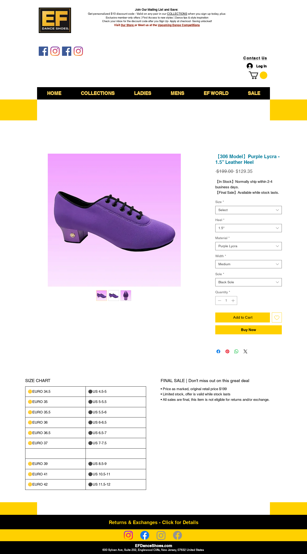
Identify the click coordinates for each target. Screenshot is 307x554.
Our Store (127, 25)
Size (219, 202)
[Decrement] (219, 300)
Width (220, 256)
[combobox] (248, 210)
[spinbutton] (226, 300)
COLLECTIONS (177, 13)
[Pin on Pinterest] (227, 351)
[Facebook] (145, 535)
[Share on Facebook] (218, 351)
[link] (258, 75)
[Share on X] (245, 351)
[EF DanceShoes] (43, 51)
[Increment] (233, 300)
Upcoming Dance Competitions (179, 25)
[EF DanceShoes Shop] (66, 51)
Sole (219, 274)
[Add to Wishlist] (277, 317)
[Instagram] (128, 535)
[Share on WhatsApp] (236, 351)
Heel (219, 220)
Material (222, 238)
